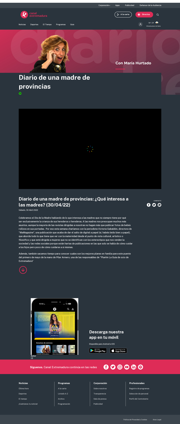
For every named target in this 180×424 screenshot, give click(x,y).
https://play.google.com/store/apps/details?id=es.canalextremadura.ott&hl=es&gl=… (98, 350)
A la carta (126, 15)
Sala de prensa (100, 399)
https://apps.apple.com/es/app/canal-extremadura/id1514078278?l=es (118, 350)
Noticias (22, 25)
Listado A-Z (63, 394)
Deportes (34, 25)
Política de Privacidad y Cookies (135, 420)
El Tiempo (47, 25)
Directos (148, 15)
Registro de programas (139, 388)
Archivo (61, 399)
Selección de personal (138, 394)
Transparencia (100, 394)
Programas (61, 25)
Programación (64, 404)
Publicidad (129, 5)
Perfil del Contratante (138, 399)
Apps (117, 5)
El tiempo (23, 399)
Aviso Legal (157, 420)
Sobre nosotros (100, 388)
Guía (72, 25)
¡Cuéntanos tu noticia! (28, 404)
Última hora (24, 388)
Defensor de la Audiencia (150, 5)
